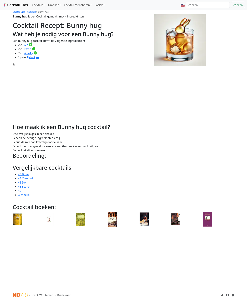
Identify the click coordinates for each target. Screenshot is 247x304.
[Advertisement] (67, 93)
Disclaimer (63, 295)
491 (20, 191)
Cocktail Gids (15, 5)
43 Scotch (24, 187)
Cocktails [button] (37, 5)
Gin (26, 45)
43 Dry (22, 182)
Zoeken (238, 5)
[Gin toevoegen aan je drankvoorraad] (30, 45)
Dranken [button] (53, 5)
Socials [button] (99, 5)
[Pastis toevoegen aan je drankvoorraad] (33, 49)
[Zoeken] (208, 5)
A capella (24, 195)
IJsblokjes (33, 57)
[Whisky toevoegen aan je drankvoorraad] (35, 53)
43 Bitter (23, 174)
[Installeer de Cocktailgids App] (233, 295)
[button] (182, 5)
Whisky (28, 53)
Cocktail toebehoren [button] (77, 5)
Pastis (27, 49)
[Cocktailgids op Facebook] (227, 295)
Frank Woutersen (42, 295)
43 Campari (25, 178)
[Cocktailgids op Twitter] (222, 295)
